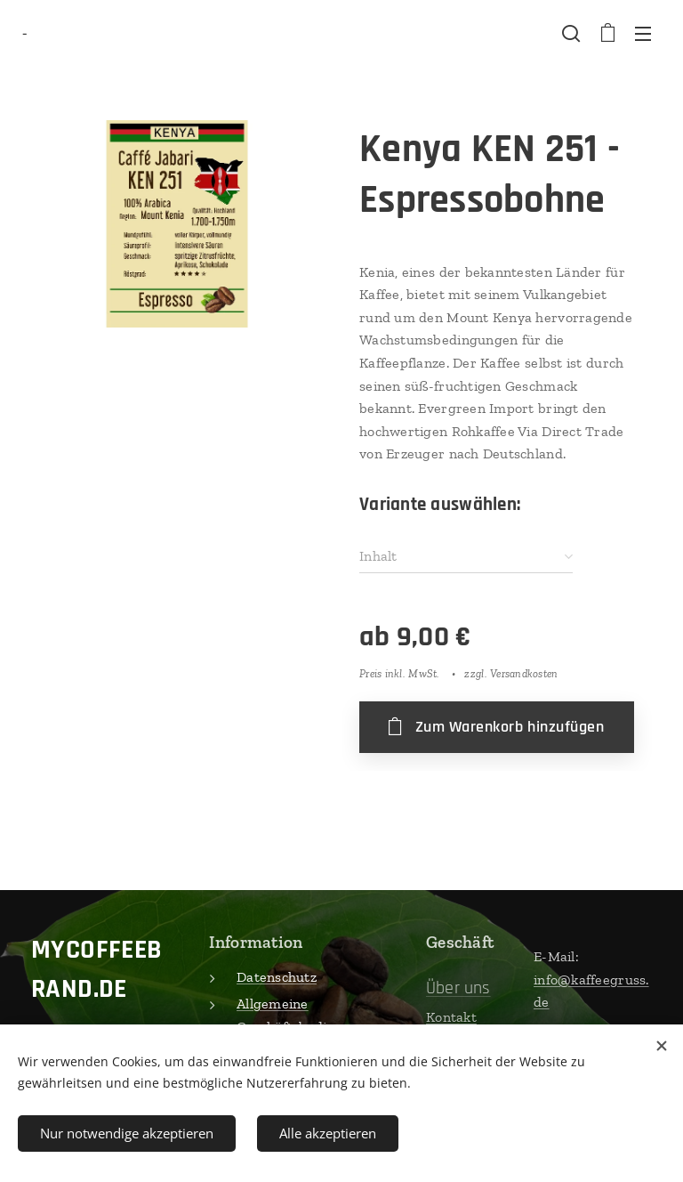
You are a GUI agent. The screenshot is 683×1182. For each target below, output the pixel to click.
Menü (643, 34)
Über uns (458, 988)
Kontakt (451, 1016)
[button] (571, 33)
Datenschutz (277, 976)
